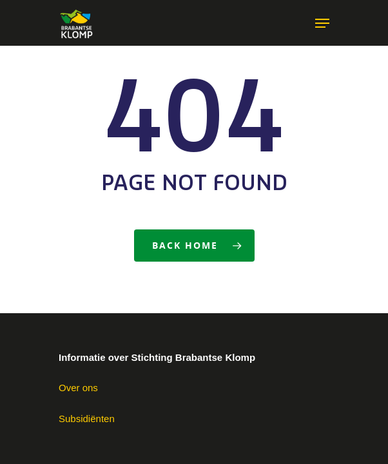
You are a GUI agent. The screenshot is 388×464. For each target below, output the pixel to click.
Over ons (78, 387)
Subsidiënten (87, 418)
